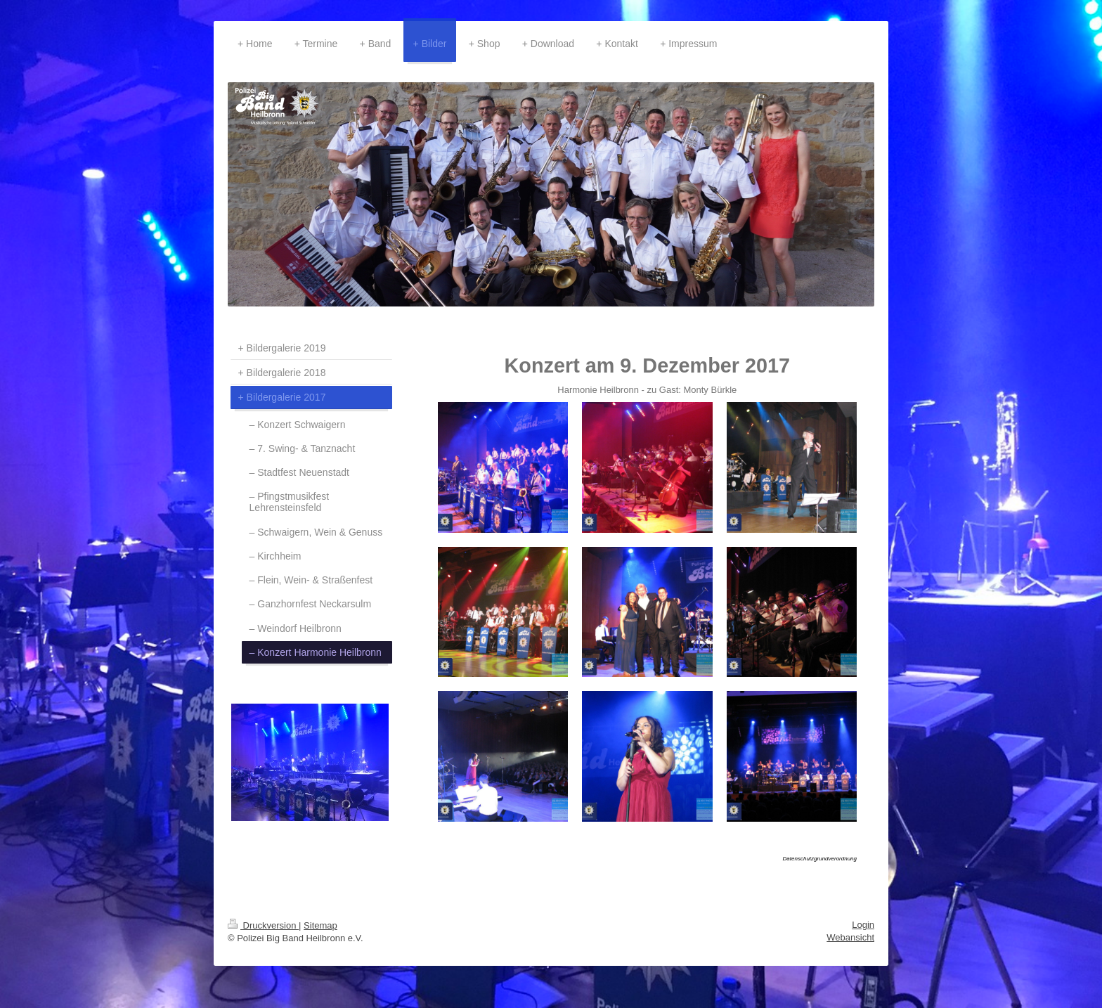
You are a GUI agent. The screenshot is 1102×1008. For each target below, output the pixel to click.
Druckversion (263, 925)
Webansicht (850, 937)
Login (863, 924)
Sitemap (320, 925)
